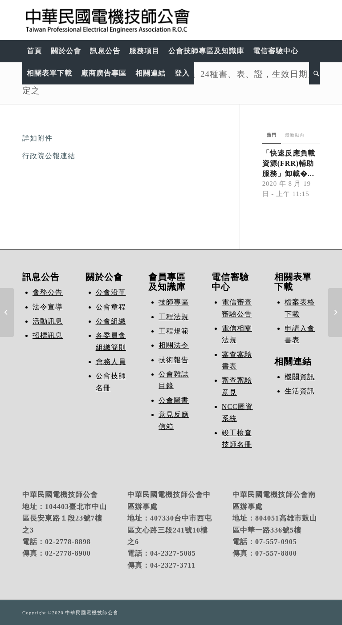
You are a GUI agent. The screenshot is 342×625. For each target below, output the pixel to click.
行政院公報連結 (48, 156)
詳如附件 (37, 138)
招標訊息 (48, 335)
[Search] (314, 73)
